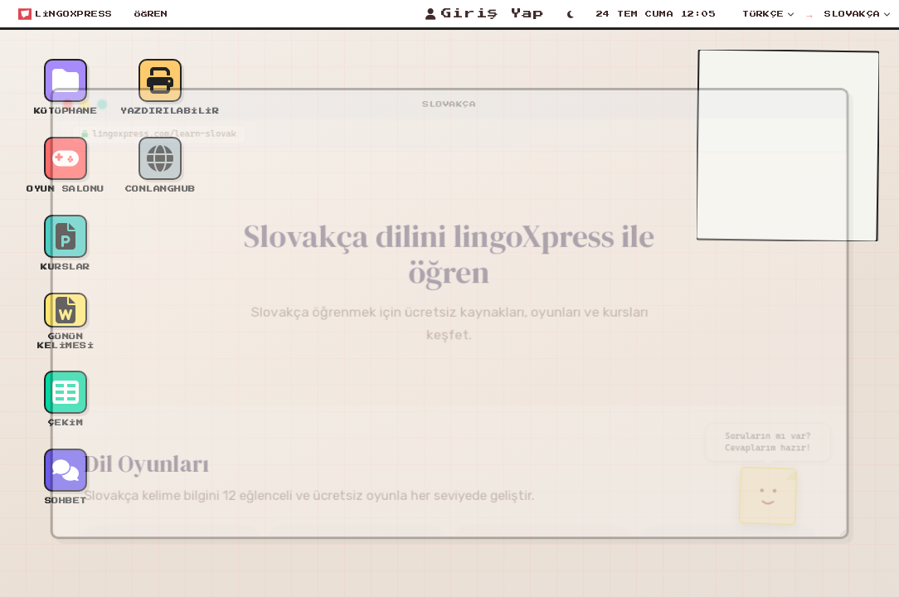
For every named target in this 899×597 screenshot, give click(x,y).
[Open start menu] (65, 14)
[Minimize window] (64, 92)
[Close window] (45, 92)
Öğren (151, 14)
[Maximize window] (82, 92)
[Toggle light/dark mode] (571, 14)
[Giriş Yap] (484, 14)
